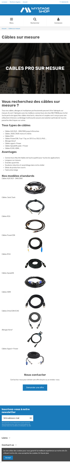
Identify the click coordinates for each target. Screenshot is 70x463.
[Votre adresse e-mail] (15, 418)
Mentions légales (15, 2)
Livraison (5, 2)
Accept (8, 458)
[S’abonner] (30, 418)
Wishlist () (64, 2)
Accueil (25, 2)
